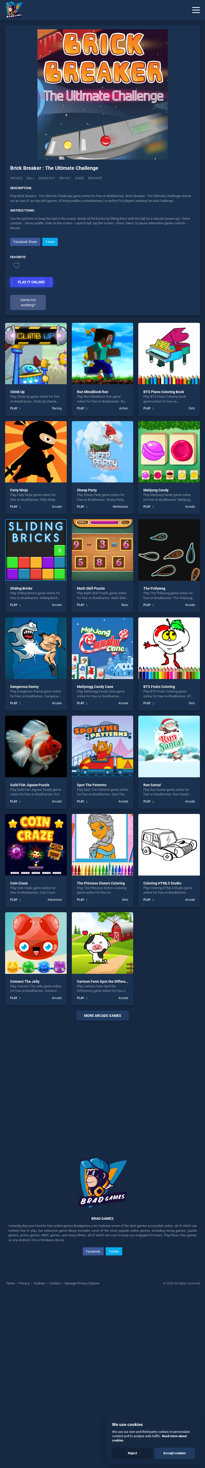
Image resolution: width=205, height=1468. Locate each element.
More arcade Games (102, 1016)
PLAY (13, 408)
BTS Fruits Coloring (159, 687)
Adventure (55, 900)
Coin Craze (19, 883)
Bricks (65, 178)
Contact (55, 1283)
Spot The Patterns (91, 785)
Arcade (16, 178)
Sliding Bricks (21, 588)
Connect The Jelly (24, 981)
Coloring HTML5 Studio (162, 883)
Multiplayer (120, 506)
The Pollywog (154, 588)
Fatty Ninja (19, 490)
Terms (11, 1283)
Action (123, 408)
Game (79, 178)
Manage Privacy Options (82, 1283)
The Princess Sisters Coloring (101, 883)
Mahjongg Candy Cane (95, 687)
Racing (57, 408)
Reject (132, 1453)
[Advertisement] (102, 1083)
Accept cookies (174, 1453)
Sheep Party (87, 490)
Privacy (24, 1283)
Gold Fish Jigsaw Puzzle (29, 785)
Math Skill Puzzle (91, 588)
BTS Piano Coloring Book (163, 392)
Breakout (47, 178)
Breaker (95, 178)
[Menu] (196, 10)
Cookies (39, 1283)
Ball (30, 178)
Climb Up (17, 392)
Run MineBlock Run (92, 392)
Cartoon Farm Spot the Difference (104, 981)
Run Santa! (152, 785)
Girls (192, 408)
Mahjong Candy (156, 490)
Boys (124, 605)
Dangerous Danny (24, 687)
